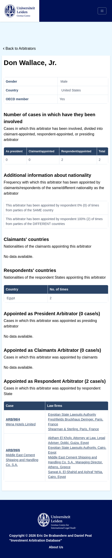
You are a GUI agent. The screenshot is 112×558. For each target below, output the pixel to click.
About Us (56, 547)
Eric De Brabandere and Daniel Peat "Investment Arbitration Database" (50, 538)
